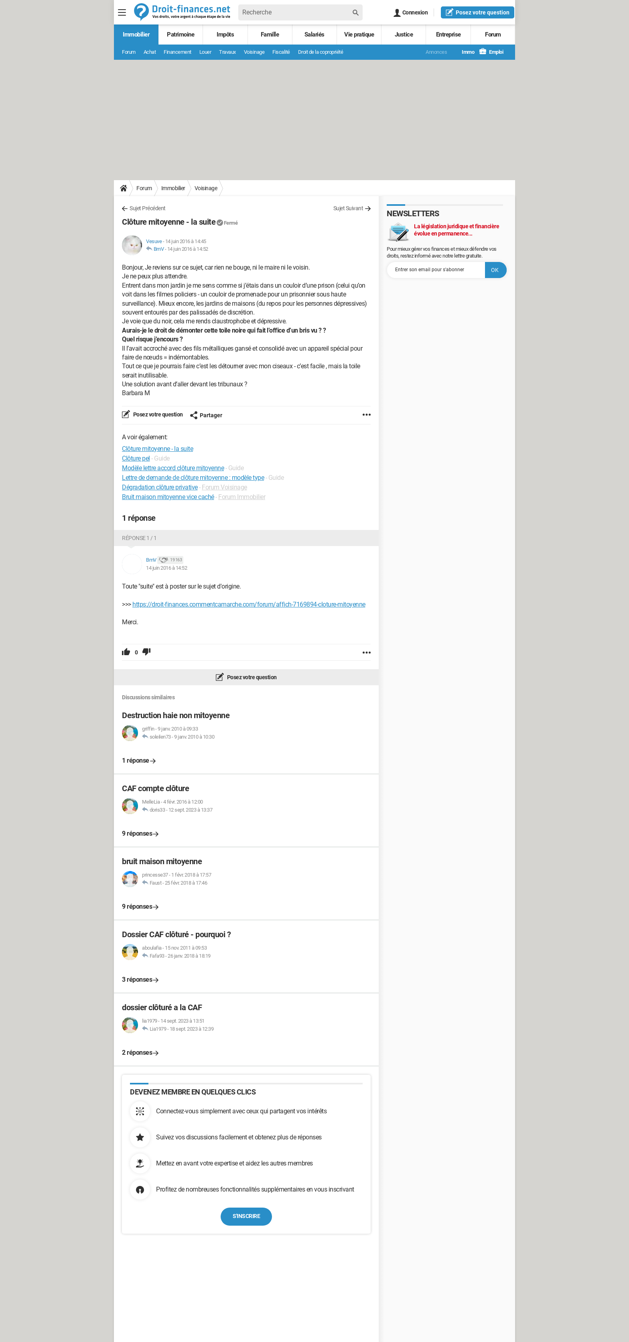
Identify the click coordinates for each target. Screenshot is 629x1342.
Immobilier (136, 34)
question (477, 12)
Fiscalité (281, 52)
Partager (206, 415)
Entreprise (448, 34)
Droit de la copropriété (320, 52)
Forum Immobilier (241, 497)
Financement (177, 52)
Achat (150, 52)
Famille (270, 34)
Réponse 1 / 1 (139, 538)
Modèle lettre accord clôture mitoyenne (173, 468)
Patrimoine (180, 34)
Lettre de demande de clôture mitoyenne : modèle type (193, 477)
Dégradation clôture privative (160, 487)
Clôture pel (136, 458)
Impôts (225, 34)
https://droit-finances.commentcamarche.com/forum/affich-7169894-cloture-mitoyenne (248, 604)
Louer (205, 52)
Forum (493, 34)
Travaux (227, 52)
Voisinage (254, 52)
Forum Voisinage (224, 487)
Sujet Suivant (348, 208)
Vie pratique (359, 34)
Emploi (491, 52)
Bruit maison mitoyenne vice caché (168, 497)
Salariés (314, 34)
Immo (463, 52)
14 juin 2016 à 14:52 (187, 249)
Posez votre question (157, 414)
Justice (404, 34)
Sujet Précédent (148, 208)
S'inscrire (246, 1216)
